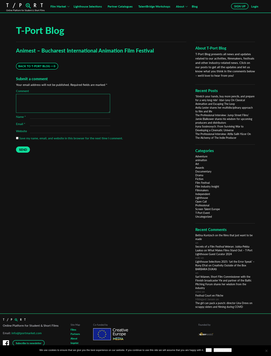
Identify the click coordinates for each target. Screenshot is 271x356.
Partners (75, 333)
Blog (195, 6)
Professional (202, 205)
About (180, 6)
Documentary (203, 171)
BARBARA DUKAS (206, 269)
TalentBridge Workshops (154, 6)
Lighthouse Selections (88, 6)
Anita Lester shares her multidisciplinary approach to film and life (224, 109)
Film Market (58, 6)
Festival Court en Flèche (209, 295)
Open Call (201, 201)
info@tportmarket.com (26, 333)
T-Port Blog (40, 30)
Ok (208, 350)
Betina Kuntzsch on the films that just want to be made (224, 237)
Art (197, 163)
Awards (199, 167)
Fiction (199, 179)
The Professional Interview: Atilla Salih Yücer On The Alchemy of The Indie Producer (223, 135)
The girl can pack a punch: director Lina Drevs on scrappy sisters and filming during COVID (223, 304)
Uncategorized (203, 216)
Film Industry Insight (207, 186)
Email (20, 124)
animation (201, 160)
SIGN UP (239, 6)
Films (73, 329)
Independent (202, 194)
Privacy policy (222, 350)
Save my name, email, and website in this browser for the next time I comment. (71, 138)
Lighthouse (201, 197)
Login (254, 6)
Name (21, 116)
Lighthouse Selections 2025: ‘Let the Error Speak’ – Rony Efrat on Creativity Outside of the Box (224, 263)
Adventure (201, 156)
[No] (266, 351)
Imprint (74, 343)
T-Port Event (202, 212)
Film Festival (202, 182)
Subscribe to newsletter (28, 343)
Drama (199, 175)
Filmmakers (202, 190)
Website (21, 131)
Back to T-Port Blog (34, 66)
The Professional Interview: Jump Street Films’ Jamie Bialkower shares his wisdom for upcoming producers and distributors (223, 119)
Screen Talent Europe (207, 209)
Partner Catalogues (120, 6)
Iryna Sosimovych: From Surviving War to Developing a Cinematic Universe (219, 128)
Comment (22, 91)
